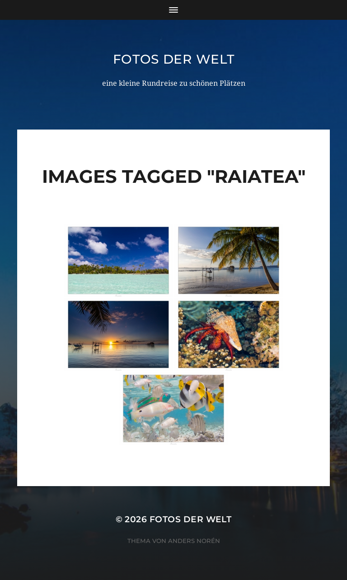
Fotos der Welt (173, 59)
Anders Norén (194, 540)
